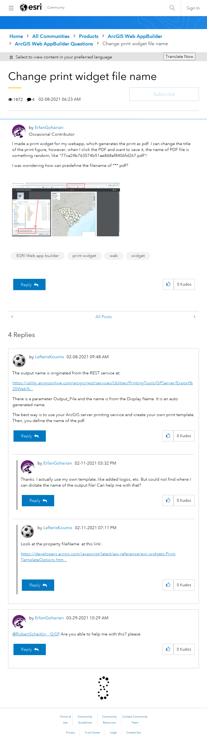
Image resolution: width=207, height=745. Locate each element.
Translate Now (179, 56)
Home (16, 36)
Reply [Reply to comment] (26, 436)
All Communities (51, 36)
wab (114, 255)
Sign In (193, 8)
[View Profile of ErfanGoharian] (49, 127)
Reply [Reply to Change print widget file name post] (26, 284)
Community (56, 8)
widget (138, 255)
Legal (113, 732)
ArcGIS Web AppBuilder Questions (54, 44)
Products (88, 36)
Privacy (70, 732)
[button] (66, 209)
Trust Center (92, 732)
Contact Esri (133, 732)
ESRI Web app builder (37, 255)
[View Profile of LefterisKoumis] (49, 356)
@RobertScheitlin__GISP (36, 634)
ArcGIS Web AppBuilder (135, 36)
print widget (84, 255)
